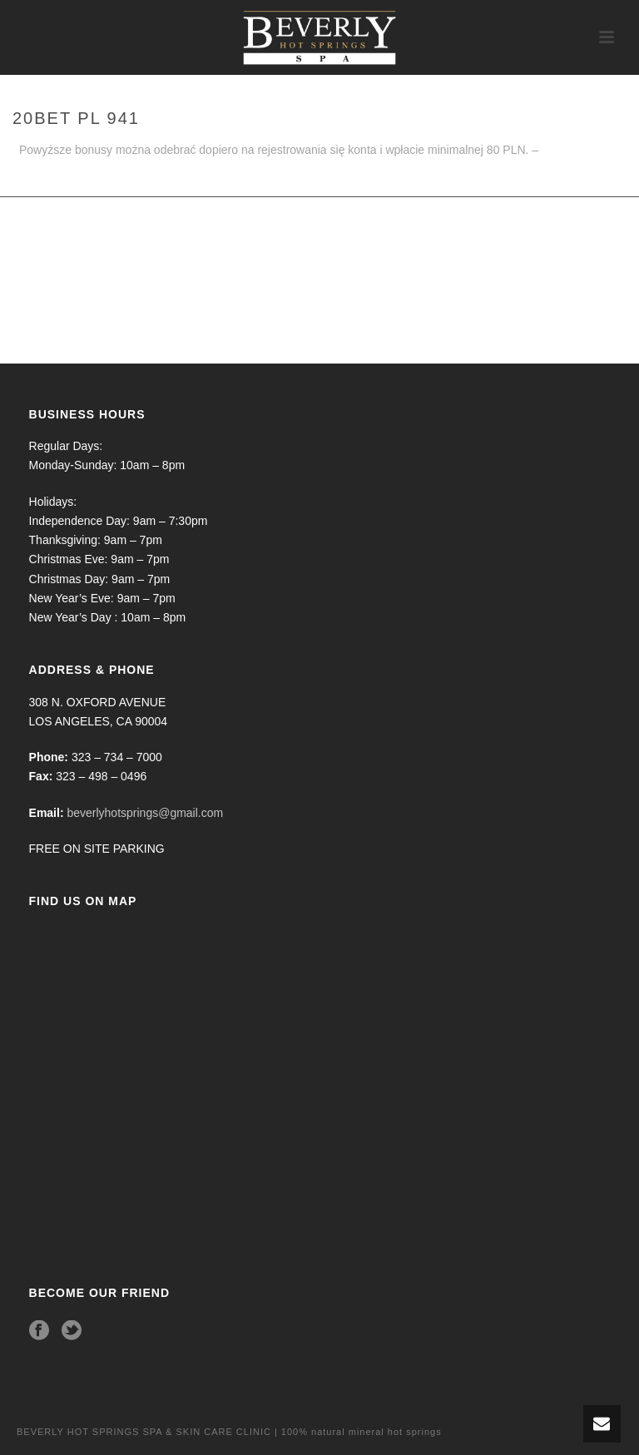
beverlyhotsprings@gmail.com (145, 812)
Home (591, 181)
